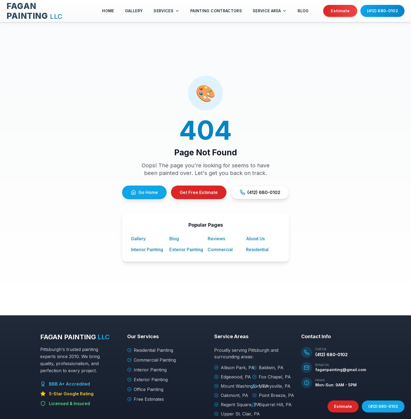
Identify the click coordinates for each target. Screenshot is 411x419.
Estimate (340, 10)
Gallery (138, 238)
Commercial (220, 249)
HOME (108, 10)
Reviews (216, 238)
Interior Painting (147, 249)
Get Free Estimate (199, 192)
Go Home (144, 192)
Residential (257, 249)
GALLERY (134, 10)
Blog (174, 238)
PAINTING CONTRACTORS (216, 10)
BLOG (303, 10)
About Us (255, 238)
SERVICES (166, 10)
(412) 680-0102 (382, 10)
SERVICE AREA (270, 10)
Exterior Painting (186, 249)
